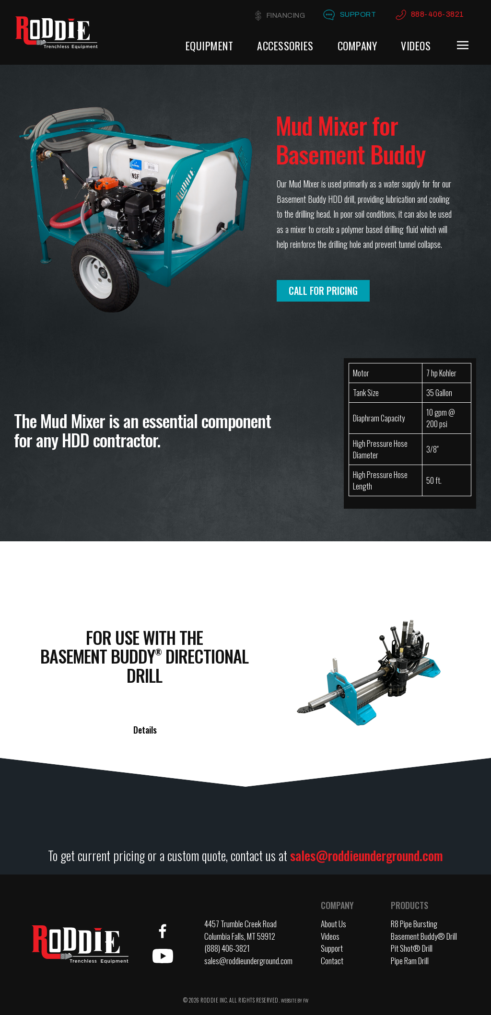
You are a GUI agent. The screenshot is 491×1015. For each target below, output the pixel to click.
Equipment (210, 45)
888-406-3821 (437, 14)
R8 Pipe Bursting (414, 924)
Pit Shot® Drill (412, 948)
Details (145, 729)
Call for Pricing (323, 290)
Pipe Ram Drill (410, 961)
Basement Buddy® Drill (424, 936)
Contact (332, 961)
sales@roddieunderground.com (366, 855)
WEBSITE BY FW (294, 1000)
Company (357, 45)
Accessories (285, 45)
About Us (333, 924)
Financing (281, 15)
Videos (416, 45)
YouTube (162, 956)
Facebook (162, 931)
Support (356, 14)
